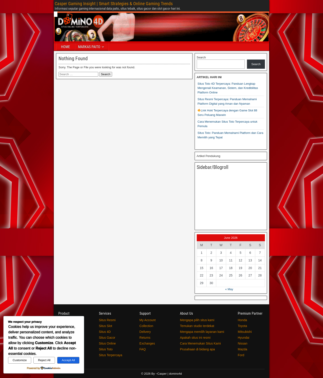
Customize (20, 360)
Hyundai (243, 337)
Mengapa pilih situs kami (197, 320)
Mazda (242, 349)
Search (201, 57)
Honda (242, 320)
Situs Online (107, 343)
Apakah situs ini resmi (195, 337)
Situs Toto (106, 349)
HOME (65, 47)
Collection (146, 326)
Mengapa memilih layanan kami (202, 332)
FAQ (143, 349)
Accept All (68, 360)
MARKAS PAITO (89, 47)
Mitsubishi (245, 332)
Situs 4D (105, 332)
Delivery (145, 332)
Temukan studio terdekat (197, 326)
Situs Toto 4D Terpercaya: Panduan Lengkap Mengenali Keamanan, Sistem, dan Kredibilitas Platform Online (228, 88)
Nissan (242, 343)
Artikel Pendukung (208, 156)
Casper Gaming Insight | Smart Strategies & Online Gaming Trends (114, 3)
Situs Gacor (107, 337)
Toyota (242, 326)
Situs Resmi (107, 320)
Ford (241, 355)
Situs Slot (105, 326)
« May (229, 289)
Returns (145, 337)
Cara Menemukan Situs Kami (200, 343)
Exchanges (147, 343)
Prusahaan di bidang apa (197, 349)
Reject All (44, 360)
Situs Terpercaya (110, 355)
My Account (148, 320)
